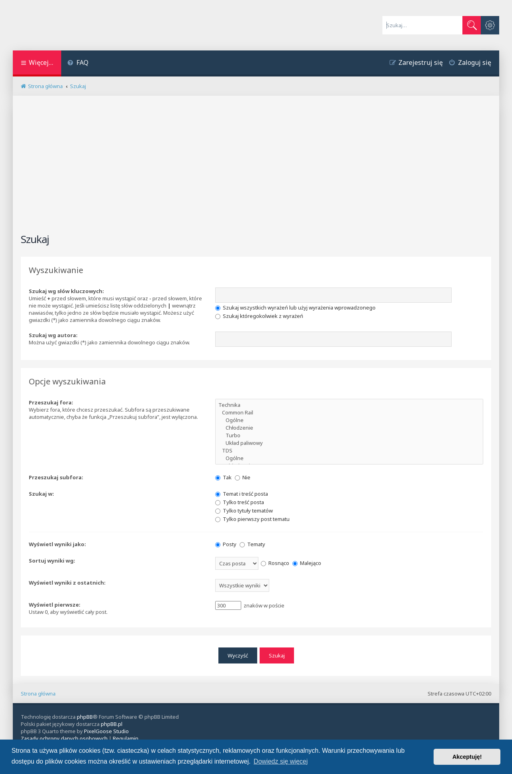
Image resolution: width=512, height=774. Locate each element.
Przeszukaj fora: (51, 402)
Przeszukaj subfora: (56, 477)
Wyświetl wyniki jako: (57, 544)
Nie (242, 477)
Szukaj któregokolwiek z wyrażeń (259, 316)
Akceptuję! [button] (467, 757)
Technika (349, 405)
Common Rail (349, 412)
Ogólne (349, 420)
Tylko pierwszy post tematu (252, 519)
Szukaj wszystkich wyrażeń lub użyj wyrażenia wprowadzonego (295, 307)
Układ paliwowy (349, 443)
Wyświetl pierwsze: (54, 604)
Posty (225, 544)
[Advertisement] (256, 168)
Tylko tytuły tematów (244, 510)
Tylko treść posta (239, 502)
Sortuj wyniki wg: (52, 560)
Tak (223, 477)
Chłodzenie (349, 428)
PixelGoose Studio (106, 731)
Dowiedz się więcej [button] (281, 761)
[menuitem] (77, 63)
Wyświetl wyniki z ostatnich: (67, 582)
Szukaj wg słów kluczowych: (66, 291)
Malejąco (306, 563)
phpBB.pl (111, 724)
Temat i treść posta (241, 493)
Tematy (252, 544)
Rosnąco (275, 563)
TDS (349, 450)
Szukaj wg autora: (53, 335)
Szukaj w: (41, 493)
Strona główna (38, 693)
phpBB (85, 716)
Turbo (349, 435)
